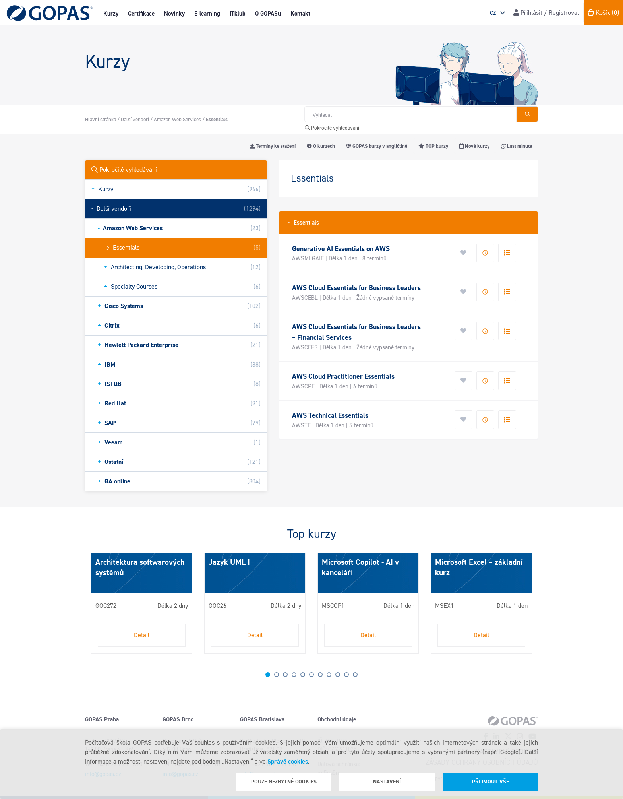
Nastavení (387, 781)
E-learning (207, 13)
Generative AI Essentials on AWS (341, 249)
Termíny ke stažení (273, 146)
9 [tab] (337, 674)
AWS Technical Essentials (330, 415)
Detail (141, 635)
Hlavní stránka (100, 119)
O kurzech (321, 146)
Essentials (303, 222)
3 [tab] (285, 674)
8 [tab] (329, 674)
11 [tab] (355, 674)
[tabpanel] (141, 603)
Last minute (516, 146)
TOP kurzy (433, 146)
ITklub (238, 13)
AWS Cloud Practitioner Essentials (343, 376)
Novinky (174, 13)
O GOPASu (268, 13)
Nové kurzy (474, 146)
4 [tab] (294, 674)
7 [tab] (320, 674)
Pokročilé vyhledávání (332, 127)
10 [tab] (346, 674)
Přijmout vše (490, 781)
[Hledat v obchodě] (410, 114)
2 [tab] (276, 674)
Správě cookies (287, 761)
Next (93, 607)
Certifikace (141, 13)
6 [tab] (311, 674)
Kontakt (300, 13)
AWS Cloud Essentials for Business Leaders (356, 288)
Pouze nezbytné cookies (284, 781)
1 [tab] (267, 674)
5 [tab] (302, 674)
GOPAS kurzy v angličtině (376, 146)
